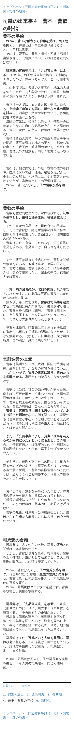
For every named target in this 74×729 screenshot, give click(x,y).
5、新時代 (43, 700)
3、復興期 (54, 694)
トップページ (12, 6)
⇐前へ (7, 686)
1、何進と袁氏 (13, 694)
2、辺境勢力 (35, 694)
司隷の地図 (17, 11)
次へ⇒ (26, 686)
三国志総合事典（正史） (42, 6)
